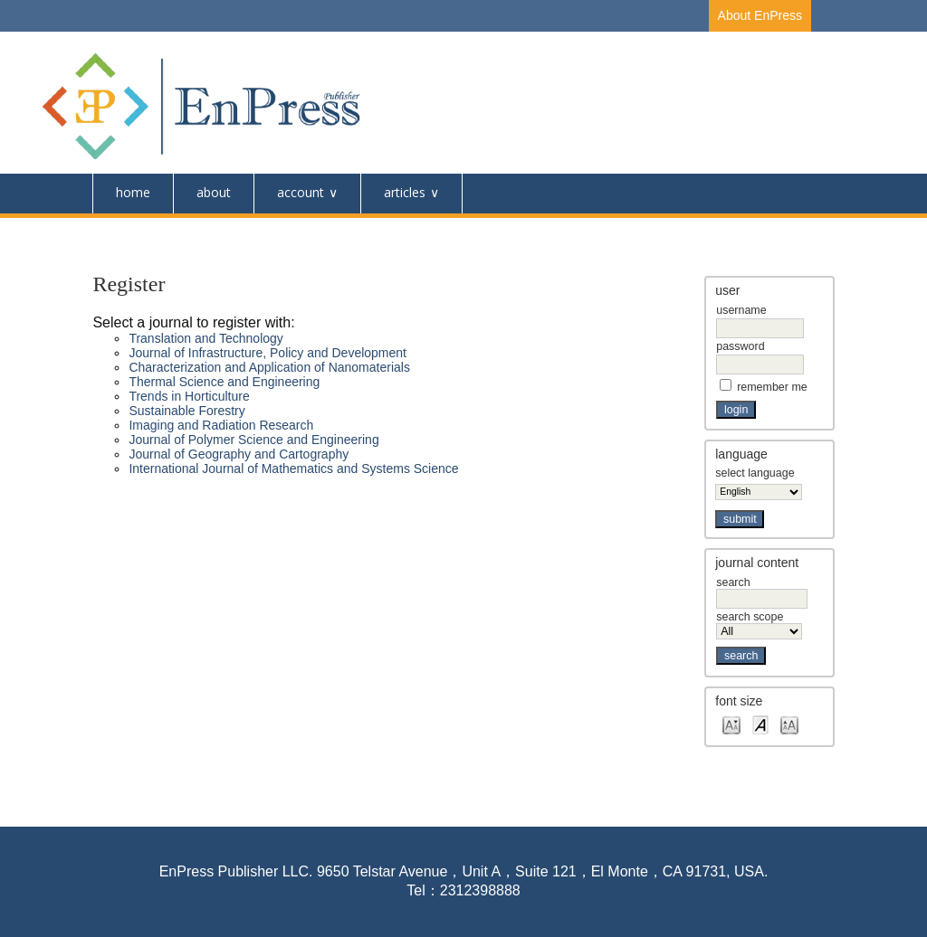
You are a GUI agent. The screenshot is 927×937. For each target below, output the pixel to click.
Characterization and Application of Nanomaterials (269, 367)
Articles (404, 192)
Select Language (754, 473)
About (213, 192)
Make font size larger (789, 724)
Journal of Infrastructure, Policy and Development (267, 352)
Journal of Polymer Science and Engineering (253, 439)
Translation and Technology (205, 338)
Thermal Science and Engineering (224, 381)
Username (741, 310)
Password (740, 346)
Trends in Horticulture (189, 396)
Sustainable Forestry (186, 410)
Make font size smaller (731, 724)
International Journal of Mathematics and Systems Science (293, 468)
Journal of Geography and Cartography (239, 454)
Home (133, 192)
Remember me (772, 387)
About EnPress (760, 15)
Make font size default (760, 724)
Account (300, 192)
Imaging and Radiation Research (221, 425)
